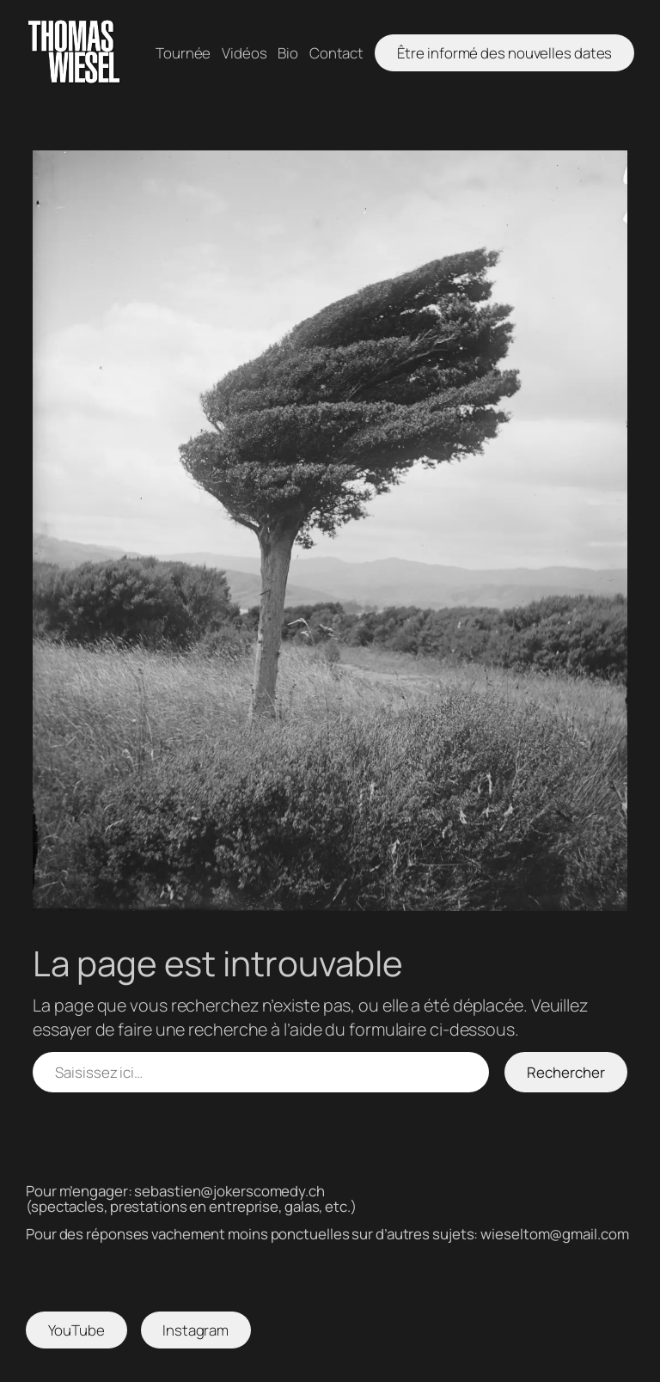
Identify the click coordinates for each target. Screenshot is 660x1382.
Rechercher (566, 1072)
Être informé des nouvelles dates (505, 53)
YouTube (76, 1330)
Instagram (195, 1330)
